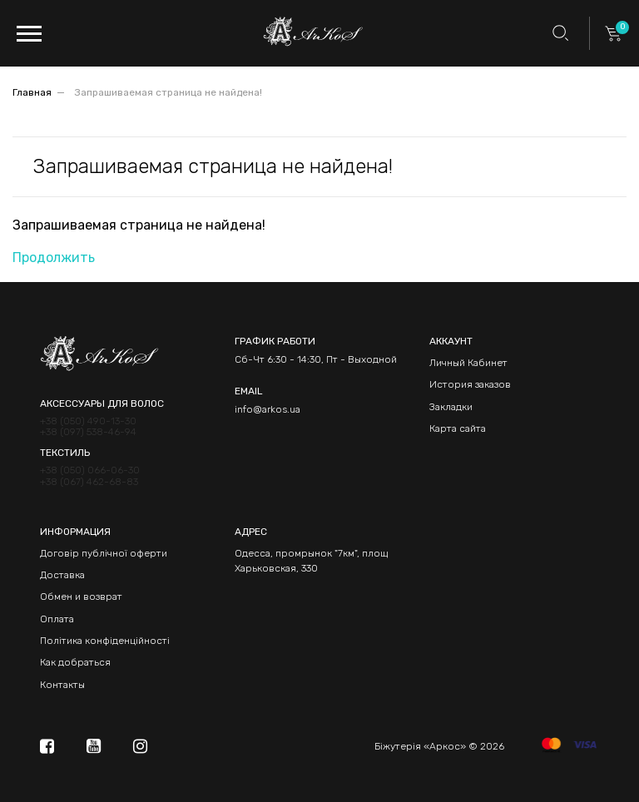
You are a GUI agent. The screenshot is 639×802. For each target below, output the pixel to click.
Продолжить (53, 257)
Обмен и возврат (81, 596)
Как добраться (75, 662)
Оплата (57, 619)
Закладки (451, 407)
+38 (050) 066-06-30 (90, 470)
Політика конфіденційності (105, 640)
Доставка (62, 575)
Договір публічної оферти (103, 553)
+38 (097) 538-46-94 (88, 432)
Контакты (62, 685)
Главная (32, 92)
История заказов (470, 384)
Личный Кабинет (468, 363)
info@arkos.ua (267, 409)
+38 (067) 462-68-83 (89, 482)
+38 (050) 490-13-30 (88, 421)
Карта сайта (457, 428)
